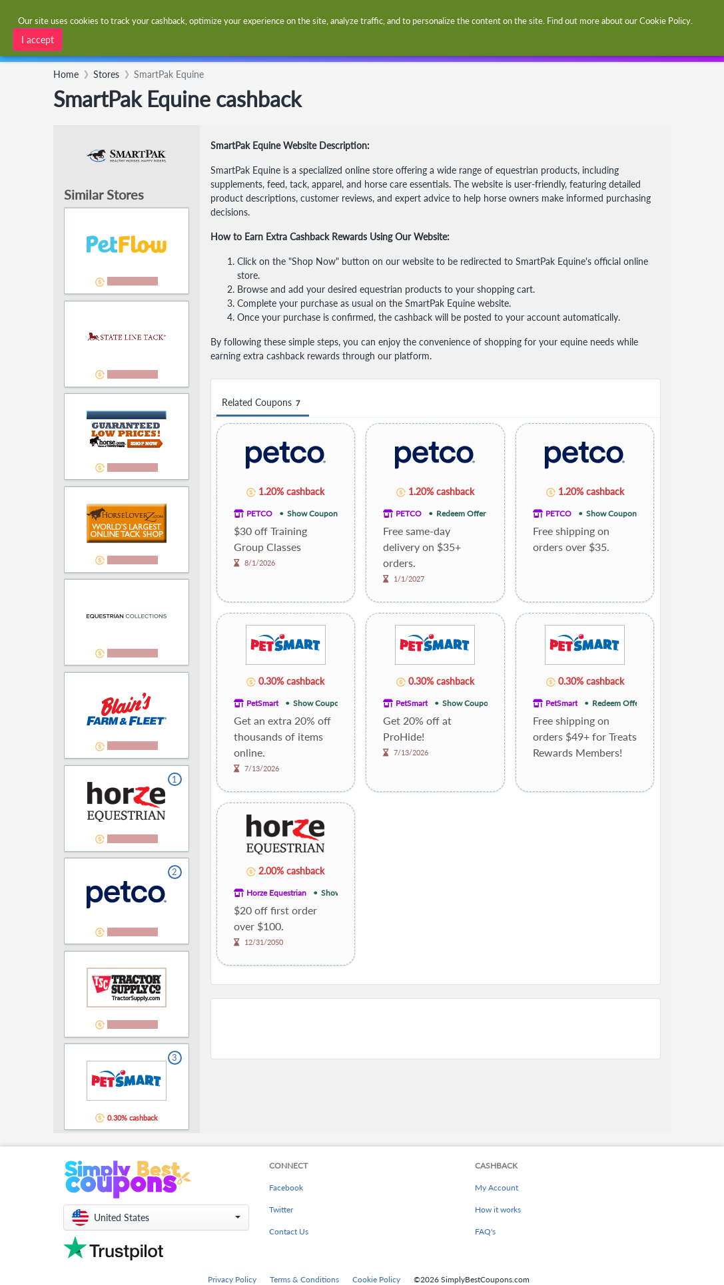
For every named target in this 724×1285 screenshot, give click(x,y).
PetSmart (262, 703)
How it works (498, 1209)
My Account (496, 1188)
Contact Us (288, 1231)
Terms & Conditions (304, 1279)
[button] (156, 1217)
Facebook (286, 1188)
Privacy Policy (232, 1279)
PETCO (259, 513)
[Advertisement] (435, 1029)
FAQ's (485, 1231)
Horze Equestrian (276, 893)
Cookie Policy (376, 1279)
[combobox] (340, 19)
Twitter (281, 1209)
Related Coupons (263, 403)
